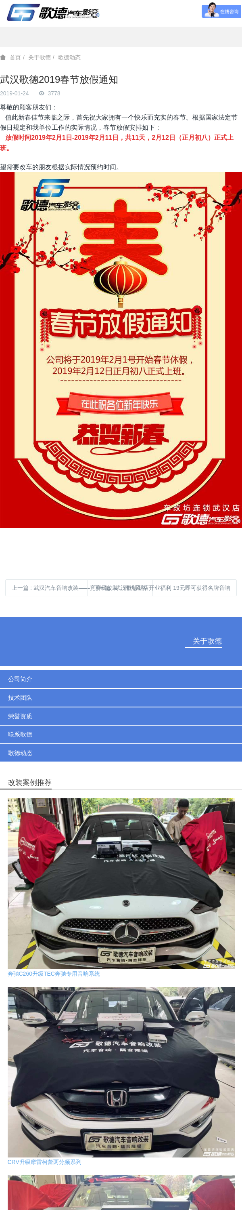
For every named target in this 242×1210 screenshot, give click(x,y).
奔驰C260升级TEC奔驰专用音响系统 (54, 973)
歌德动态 (69, 57)
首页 (15, 57)
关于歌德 (39, 57)
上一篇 (79, 588)
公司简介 (20, 678)
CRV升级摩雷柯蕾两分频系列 (44, 1162)
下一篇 (162, 588)
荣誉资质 (20, 716)
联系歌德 (20, 734)
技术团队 (20, 697)
